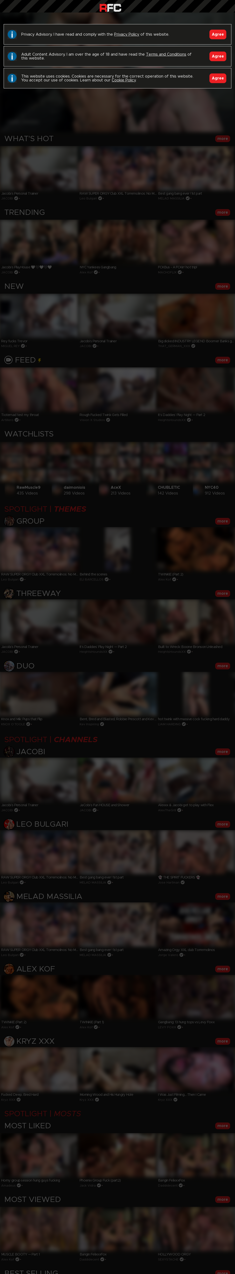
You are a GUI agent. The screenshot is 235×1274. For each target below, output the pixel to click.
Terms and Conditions (166, 54)
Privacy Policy (126, 34)
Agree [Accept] (218, 34)
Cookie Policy (124, 80)
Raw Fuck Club (110, 7)
